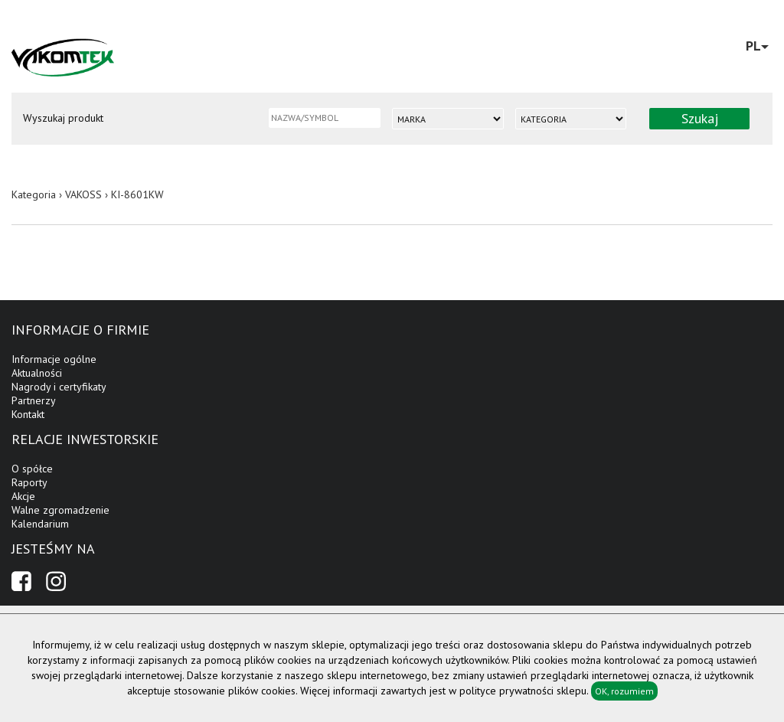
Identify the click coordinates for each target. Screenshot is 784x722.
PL (757, 45)
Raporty (29, 482)
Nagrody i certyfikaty (58, 387)
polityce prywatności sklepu (522, 690)
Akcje (23, 496)
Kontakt (27, 414)
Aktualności (36, 373)
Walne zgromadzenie (60, 510)
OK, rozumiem (624, 691)
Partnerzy (33, 400)
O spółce (32, 468)
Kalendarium (40, 524)
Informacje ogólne (53, 359)
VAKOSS (83, 194)
